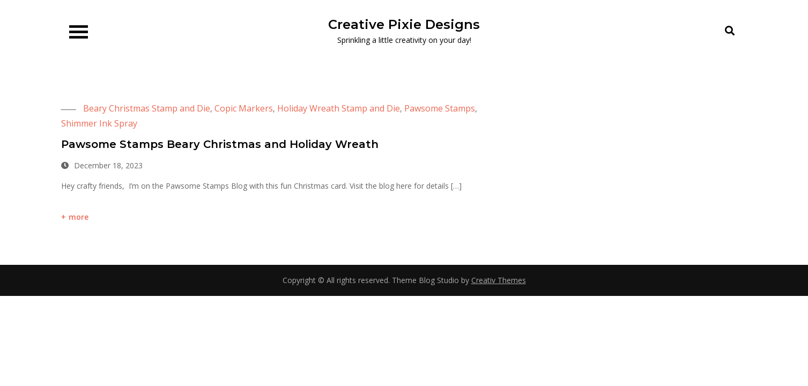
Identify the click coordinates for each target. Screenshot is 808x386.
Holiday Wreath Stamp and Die (338, 108)
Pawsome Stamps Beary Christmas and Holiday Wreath (220, 144)
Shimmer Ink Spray (99, 123)
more (79, 217)
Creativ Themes (498, 280)
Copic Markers (243, 108)
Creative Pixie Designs (404, 24)
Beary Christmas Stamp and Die (146, 108)
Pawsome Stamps (439, 108)
